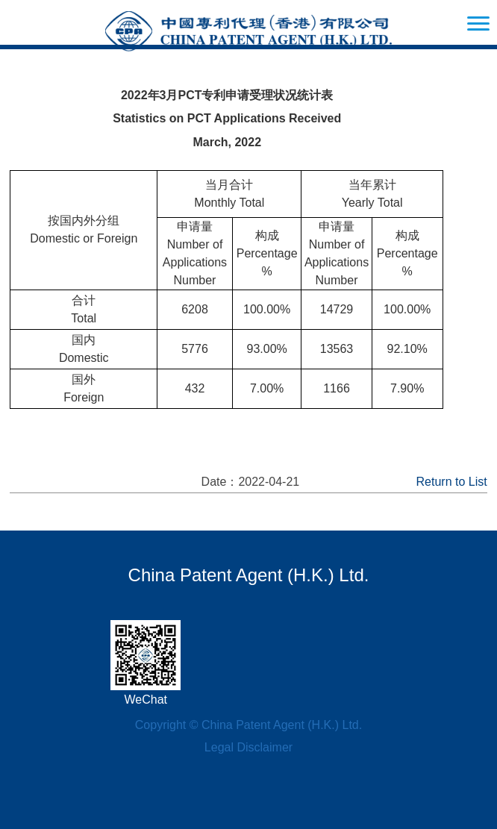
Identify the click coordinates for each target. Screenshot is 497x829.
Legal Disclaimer (248, 747)
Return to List (451, 481)
